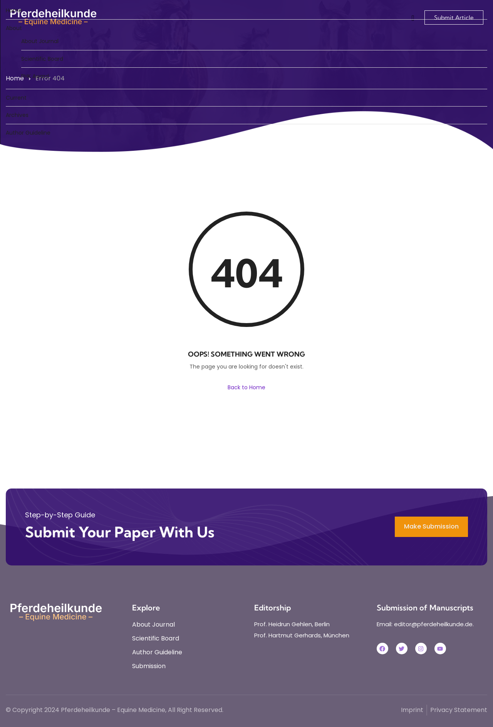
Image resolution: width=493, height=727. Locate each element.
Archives (17, 115)
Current (16, 98)
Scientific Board (42, 59)
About (14, 28)
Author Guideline (28, 133)
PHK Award (35, 76)
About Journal (40, 41)
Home (14, 10)
